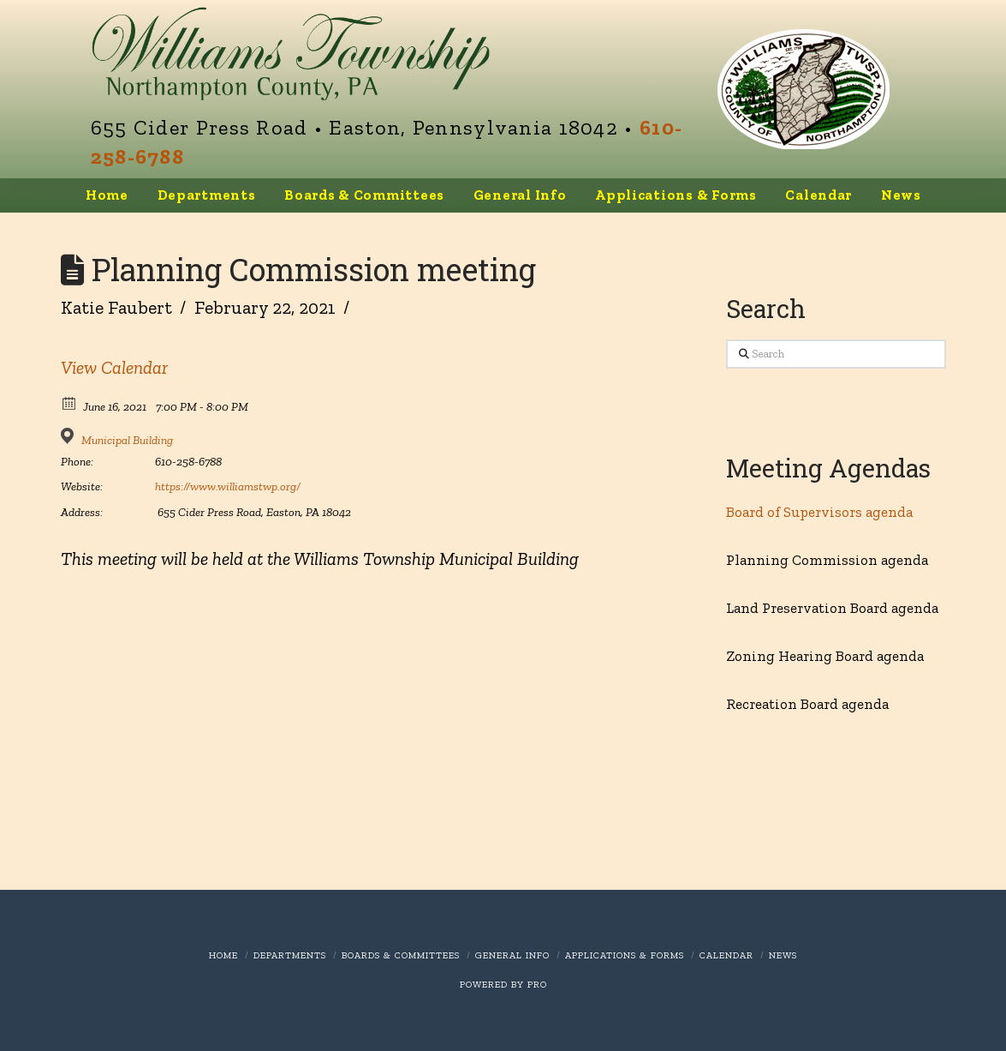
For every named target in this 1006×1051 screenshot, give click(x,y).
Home (223, 955)
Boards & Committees (401, 955)
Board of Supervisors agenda (819, 511)
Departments (289, 955)
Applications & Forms (624, 955)
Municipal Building (127, 440)
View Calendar (114, 367)
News (783, 955)
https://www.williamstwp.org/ (228, 486)
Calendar (726, 955)
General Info (512, 955)
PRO (537, 984)
